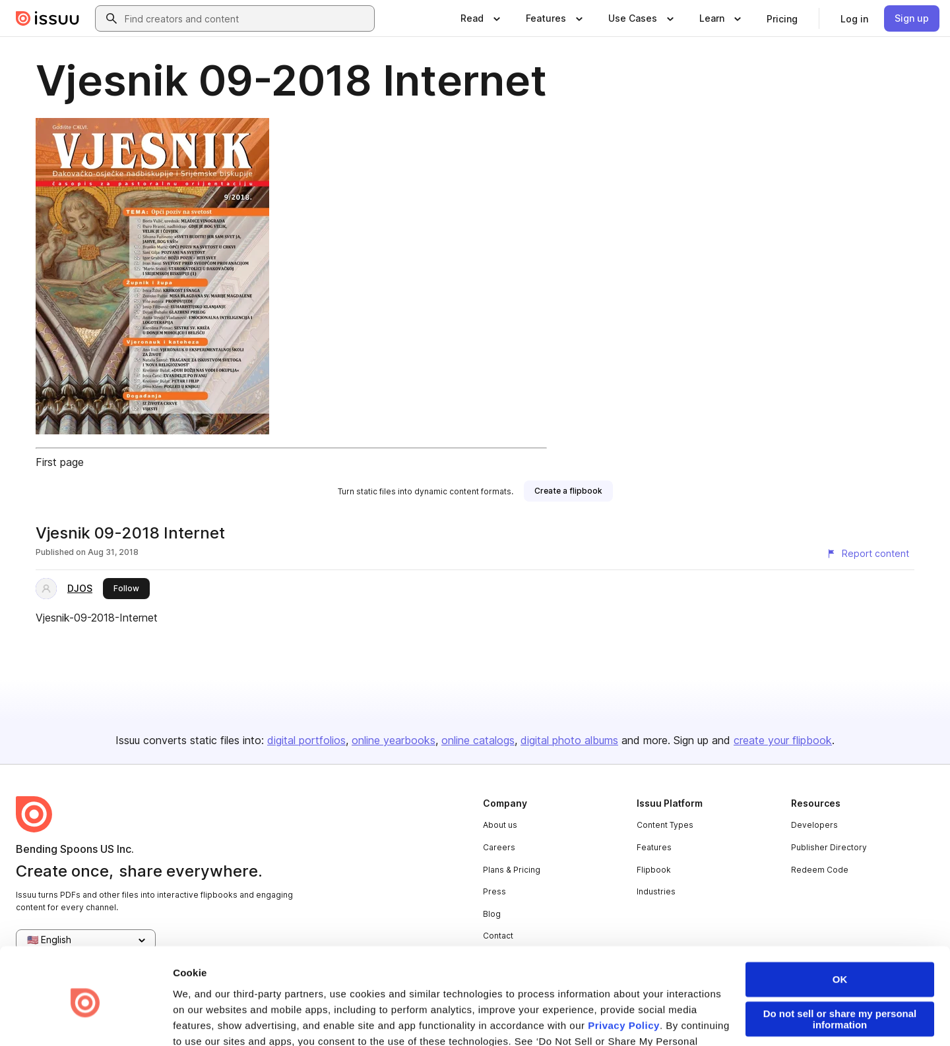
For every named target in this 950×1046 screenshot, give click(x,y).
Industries (656, 891)
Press (494, 891)
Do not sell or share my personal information (840, 965)
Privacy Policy (624, 971)
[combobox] (247, 18)
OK (840, 925)
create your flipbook (783, 740)
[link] (782, 18)
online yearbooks (393, 740)
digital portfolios (306, 740)
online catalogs (478, 740)
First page (60, 462)
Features (654, 847)
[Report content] (867, 554)
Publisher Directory (829, 847)
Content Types (665, 825)
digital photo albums (569, 740)
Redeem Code (819, 870)
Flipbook (654, 870)
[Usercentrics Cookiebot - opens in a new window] (85, 1020)
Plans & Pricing (511, 870)
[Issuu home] (47, 18)
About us (500, 825)
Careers (499, 847)
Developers (814, 825)
